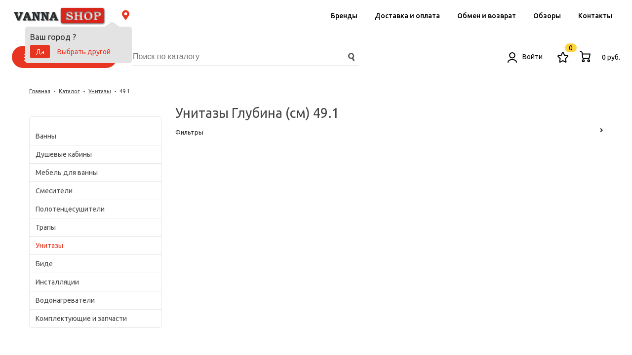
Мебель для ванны (67, 173)
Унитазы (49, 245)
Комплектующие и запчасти (81, 318)
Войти (525, 57)
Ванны (46, 136)
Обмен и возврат (486, 16)
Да (40, 51)
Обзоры (547, 16)
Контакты (595, 16)
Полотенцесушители (70, 209)
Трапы (46, 227)
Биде (44, 264)
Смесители (54, 191)
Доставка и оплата (407, 16)
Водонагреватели (65, 300)
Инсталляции (57, 282)
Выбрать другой (84, 52)
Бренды (344, 16)
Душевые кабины (64, 154)
